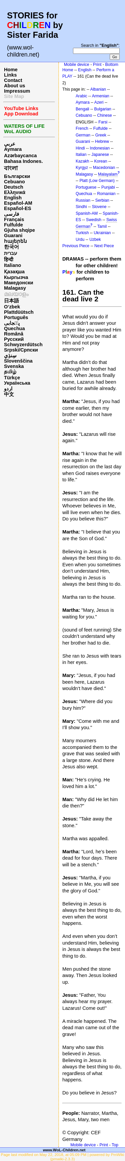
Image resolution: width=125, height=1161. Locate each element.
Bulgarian (102, 109)
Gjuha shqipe (19, 230)
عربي (9, 144)
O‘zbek (12, 306)
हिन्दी (8, 259)
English (13, 197)
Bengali (82, 109)
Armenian (100, 96)
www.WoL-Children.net (64, 1150)
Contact (13, 80)
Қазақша (14, 271)
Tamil (102, 226)
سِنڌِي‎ (10, 355)
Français (14, 219)
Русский (14, 339)
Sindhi (81, 206)
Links (10, 75)
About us (14, 85)
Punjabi (108, 187)
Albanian (98, 89)
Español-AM (18, 203)
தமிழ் (10, 371)
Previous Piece (75, 246)
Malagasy (15, 288)
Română (13, 333)
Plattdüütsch (19, 312)
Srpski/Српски (21, 350)
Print (97, 64)
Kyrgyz (82, 167)
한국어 (11, 247)
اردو (8, 388)
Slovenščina (18, 361)
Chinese (104, 115)
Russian (83, 200)
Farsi (102, 122)
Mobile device (76, 64)
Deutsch (13, 187)
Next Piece (104, 246)
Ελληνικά (14, 192)
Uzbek (95, 239)
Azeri (99, 102)
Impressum (17, 91)
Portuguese (86, 187)
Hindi (80, 148)
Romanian (106, 193)
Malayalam (108, 174)
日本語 (11, 300)
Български (17, 176)
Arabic (81, 96)
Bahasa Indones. (23, 161)
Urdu (80, 239)
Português (16, 317)
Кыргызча (16, 277)
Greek (100, 135)
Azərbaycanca (20, 155)
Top (115, 1145)
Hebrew (102, 141)
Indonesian (100, 148)
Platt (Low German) (96, 180)
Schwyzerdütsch (23, 344)
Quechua (14, 328)
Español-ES (17, 208)
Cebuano (14, 181)
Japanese (100, 154)
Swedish (93, 219)
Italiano (12, 265)
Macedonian (104, 167)
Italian (81, 154)
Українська (17, 383)
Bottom (111, 64)
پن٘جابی (12, 323)
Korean (100, 161)
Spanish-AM (87, 213)
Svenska (14, 366)
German (83, 135)
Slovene (99, 206)
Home (11, 69)
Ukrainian (102, 232)
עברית (10, 253)
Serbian (102, 200)
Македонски (18, 282)
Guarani (13, 235)
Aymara (13, 149)
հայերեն (15, 241)
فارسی (11, 214)
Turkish (82, 232)
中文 (9, 394)
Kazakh (82, 161)
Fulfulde (13, 224)
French (82, 128)
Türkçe (12, 377)
